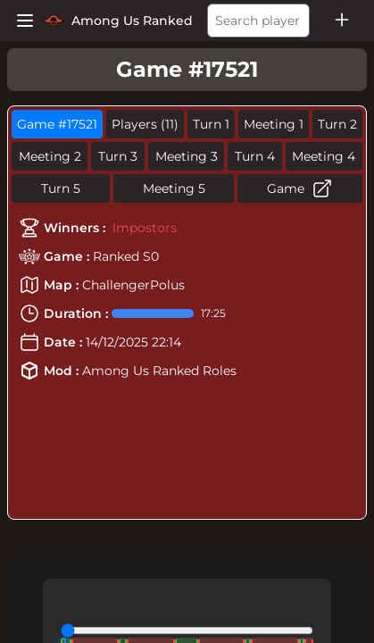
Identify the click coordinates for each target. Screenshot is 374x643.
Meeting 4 (323, 156)
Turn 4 (255, 156)
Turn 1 (211, 124)
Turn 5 (60, 188)
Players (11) (145, 124)
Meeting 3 (186, 156)
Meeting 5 (174, 188)
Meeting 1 (273, 124)
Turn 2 (337, 124)
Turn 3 (117, 156)
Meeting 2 (50, 156)
